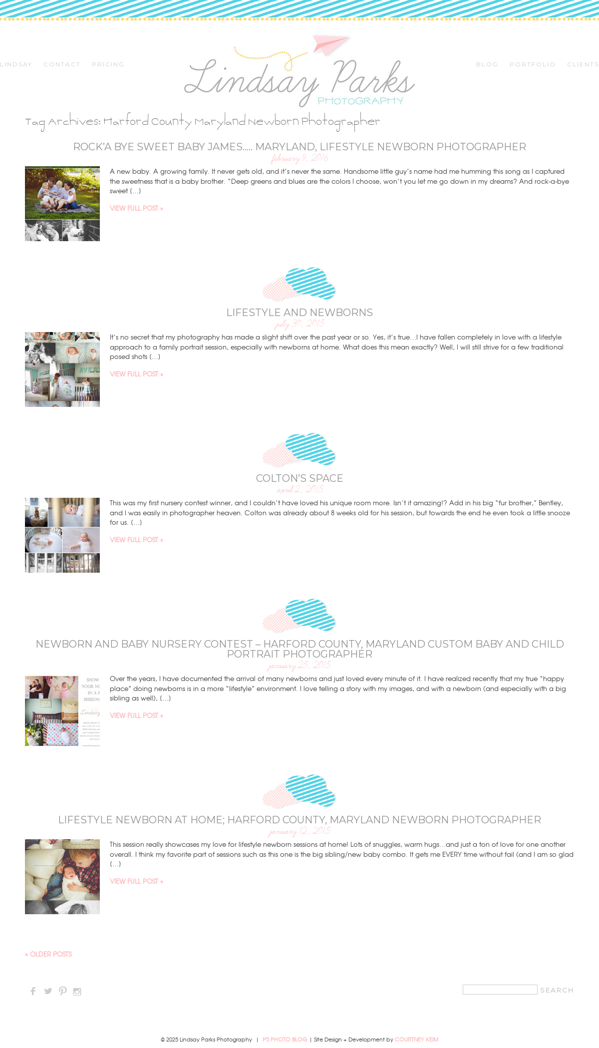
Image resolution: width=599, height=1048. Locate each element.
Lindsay (16, 64)
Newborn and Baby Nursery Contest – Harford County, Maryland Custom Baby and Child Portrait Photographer (299, 649)
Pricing (108, 64)
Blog (487, 64)
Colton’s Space (299, 478)
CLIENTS (583, 64)
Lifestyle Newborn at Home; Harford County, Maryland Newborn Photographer (299, 820)
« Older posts (48, 954)
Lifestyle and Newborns (299, 313)
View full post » (136, 208)
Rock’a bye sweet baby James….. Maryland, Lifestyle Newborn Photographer (299, 147)
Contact (62, 64)
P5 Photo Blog (285, 1039)
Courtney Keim (416, 1039)
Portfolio (533, 64)
